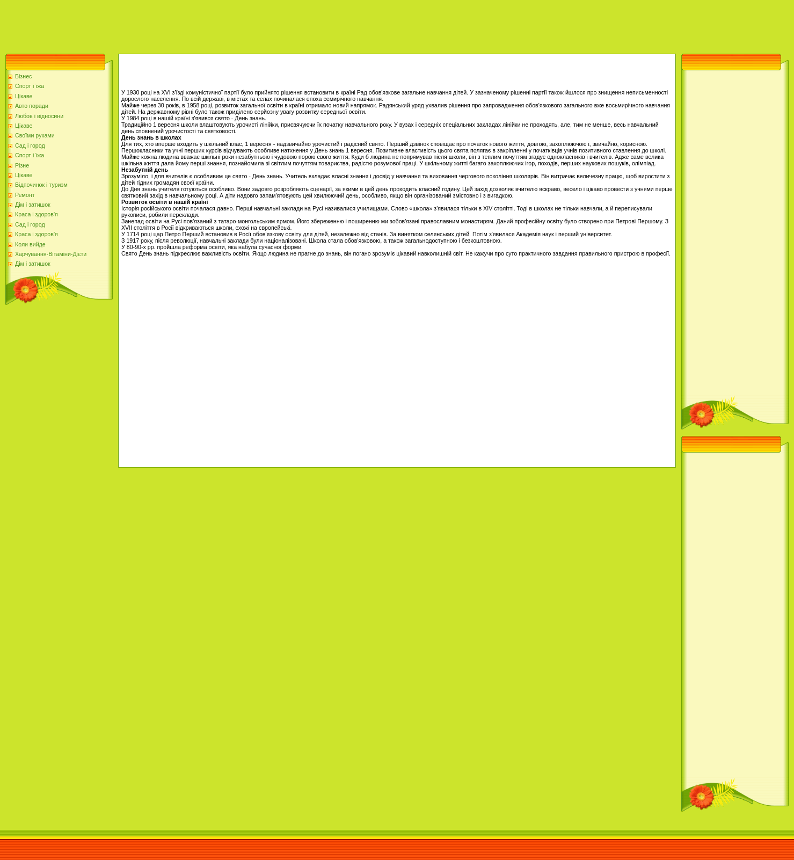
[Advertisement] (195, 24)
